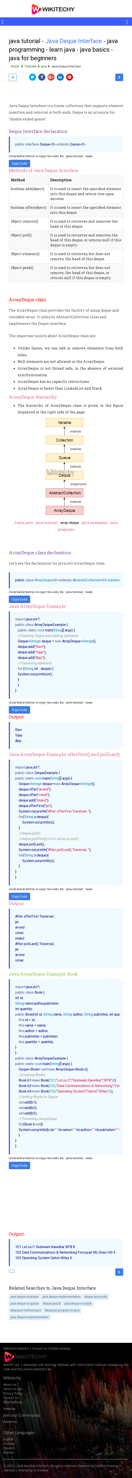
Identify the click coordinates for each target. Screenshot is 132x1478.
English (8, 1439)
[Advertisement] (66, 1200)
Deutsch (9, 1448)
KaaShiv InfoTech (36, 1466)
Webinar (9, 1409)
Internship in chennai (33, 1470)
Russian (8, 1452)
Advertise (10, 1422)
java (46, 66)
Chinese (9, 1444)
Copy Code (19, 163)
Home (17, 66)
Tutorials (32, 66)
